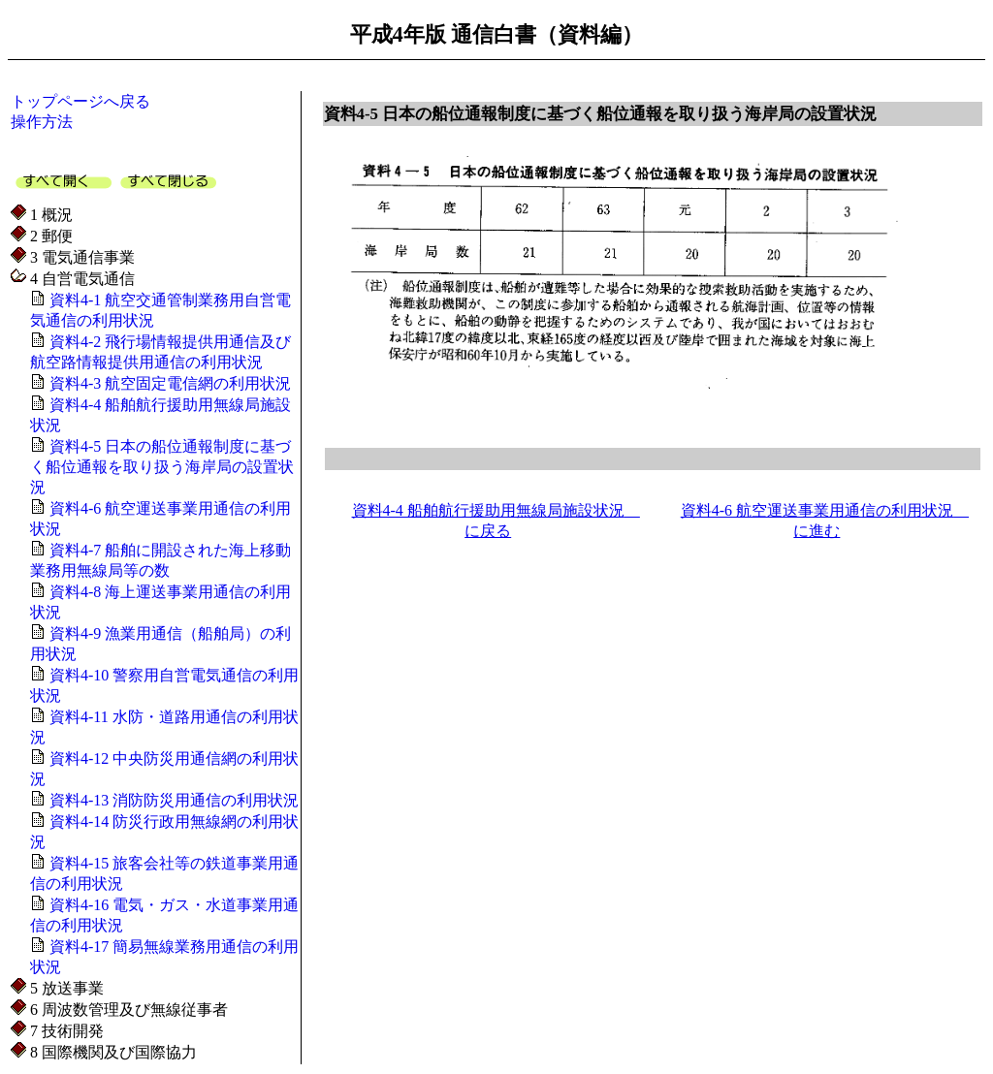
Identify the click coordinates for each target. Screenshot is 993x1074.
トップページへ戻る (80, 101)
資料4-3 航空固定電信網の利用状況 (168, 383)
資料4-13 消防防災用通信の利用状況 (172, 800)
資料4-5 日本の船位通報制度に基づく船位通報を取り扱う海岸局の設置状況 (162, 466)
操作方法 (42, 121)
